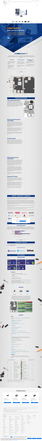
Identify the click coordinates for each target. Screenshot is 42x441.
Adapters (10, 433)
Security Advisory (28, 421)
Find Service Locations (29, 417)
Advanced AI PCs (22, 426)
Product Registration (29, 418)
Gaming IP (16, 434)
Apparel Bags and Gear (17, 427)
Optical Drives (10, 425)
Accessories (4, 419)
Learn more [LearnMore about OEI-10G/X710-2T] (16, 402)
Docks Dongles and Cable (17, 430)
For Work (4, 422)
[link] (4, 1)
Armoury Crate (22, 432)
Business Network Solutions (17, 416)
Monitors (4, 428)
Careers (22, 417)
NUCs (3, 433)
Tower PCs (4, 431)
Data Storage (10, 426)
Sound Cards (10, 429)
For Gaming (4, 425)
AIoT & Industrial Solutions (17, 418)
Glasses (9, 418)
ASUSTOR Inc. (22, 421)
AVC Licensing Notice (23, 430)
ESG (33, 416)
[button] (33, 0)
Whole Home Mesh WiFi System (12, 432)
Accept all (39, 438)
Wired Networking (10, 434)
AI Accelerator (10, 428)
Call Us (27, 420)
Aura (21, 433)
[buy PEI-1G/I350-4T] (6, 398)
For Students (4, 424)
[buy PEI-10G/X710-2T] (24, 398)
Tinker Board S (19, 414)
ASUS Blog (22, 431)
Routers (9, 431)
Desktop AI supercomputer (17, 419)
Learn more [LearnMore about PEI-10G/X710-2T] (25, 402)
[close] (29, 218)
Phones (3, 417)
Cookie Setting (29, 438)
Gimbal (15, 433)
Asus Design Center (23, 427)
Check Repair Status (29, 416)
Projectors (4, 429)
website (21, 281)
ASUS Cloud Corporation (23, 422)
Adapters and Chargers (17, 429)
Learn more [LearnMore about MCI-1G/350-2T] (34, 402)
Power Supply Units (10, 424)
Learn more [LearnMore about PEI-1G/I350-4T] (7, 402)
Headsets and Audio (16, 425)
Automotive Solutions (23, 429)
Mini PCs (4, 434)
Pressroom (22, 420)
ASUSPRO (22, 428)
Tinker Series (16, 414)
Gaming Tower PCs (4, 432)
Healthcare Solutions (5, 418)
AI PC (21, 425)
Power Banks (16, 431)
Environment (38, 0)
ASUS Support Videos (29, 422)
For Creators (4, 423)
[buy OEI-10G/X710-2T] (15, 398)
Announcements (22, 418)
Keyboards (16, 423)
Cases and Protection (17, 428)
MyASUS (28, 423)
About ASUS (22, 416)
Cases (9, 422)
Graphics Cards (10, 421)
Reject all (34, 438)
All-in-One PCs (4, 430)
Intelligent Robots (16, 417)
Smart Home (16, 421)
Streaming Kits (16, 426)
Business (35, 0)
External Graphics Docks (11, 427)
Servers (15, 420)
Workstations (10, 416)
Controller (16, 432)
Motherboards (10, 420)
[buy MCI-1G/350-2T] (33, 398)
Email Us (28, 419)
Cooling (9, 423)
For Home (4, 421)
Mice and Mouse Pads (17, 424)
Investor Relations (22, 419)
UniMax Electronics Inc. (23, 423)
